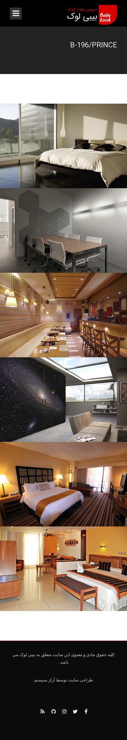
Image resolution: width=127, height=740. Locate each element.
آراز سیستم (44, 680)
